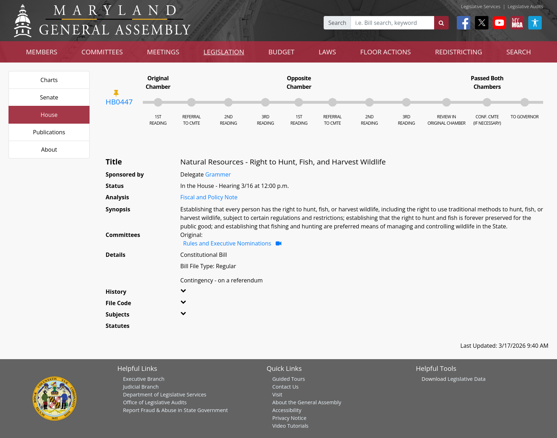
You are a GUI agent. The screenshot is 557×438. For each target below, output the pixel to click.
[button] (193, 293)
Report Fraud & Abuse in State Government (175, 409)
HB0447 (119, 102)
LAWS (327, 51)
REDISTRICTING (458, 51)
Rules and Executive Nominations (227, 243)
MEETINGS (163, 51)
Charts (49, 80)
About (49, 149)
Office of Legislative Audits (154, 402)
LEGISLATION (224, 51)
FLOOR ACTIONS (385, 51)
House (49, 115)
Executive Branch (143, 378)
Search (337, 23)
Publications (49, 132)
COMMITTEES (102, 51)
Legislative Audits (525, 6)
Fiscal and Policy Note (209, 197)
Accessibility (286, 409)
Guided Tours (288, 378)
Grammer (218, 174)
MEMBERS (41, 51)
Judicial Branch (141, 386)
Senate (49, 97)
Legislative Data (467, 378)
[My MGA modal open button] (516, 22)
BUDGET (281, 51)
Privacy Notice (289, 417)
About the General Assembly (306, 402)
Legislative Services (481, 6)
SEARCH (518, 51)
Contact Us (285, 386)
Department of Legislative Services (164, 394)
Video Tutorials (290, 425)
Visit (277, 394)
